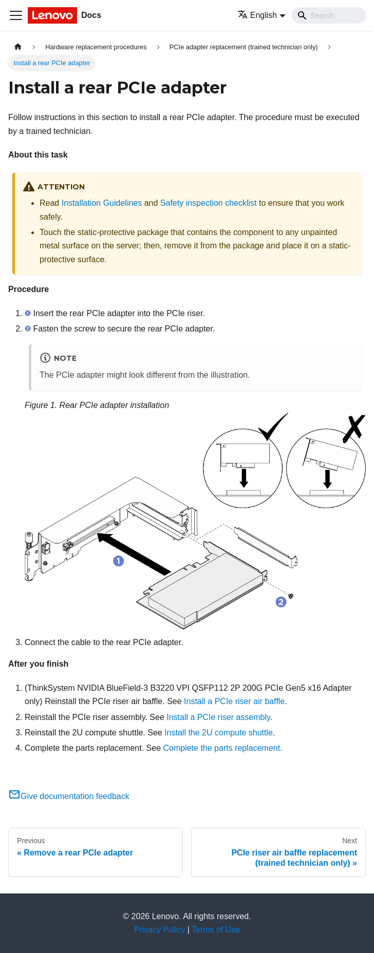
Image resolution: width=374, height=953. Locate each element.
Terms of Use (216, 929)
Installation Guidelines (102, 203)
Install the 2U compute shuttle (218, 732)
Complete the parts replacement (221, 748)
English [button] (257, 15)
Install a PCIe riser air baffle (234, 701)
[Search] (329, 15)
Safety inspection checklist (208, 203)
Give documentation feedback (68, 796)
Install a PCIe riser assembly (218, 717)
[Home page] (18, 47)
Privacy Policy (159, 929)
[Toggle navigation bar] (16, 15)
